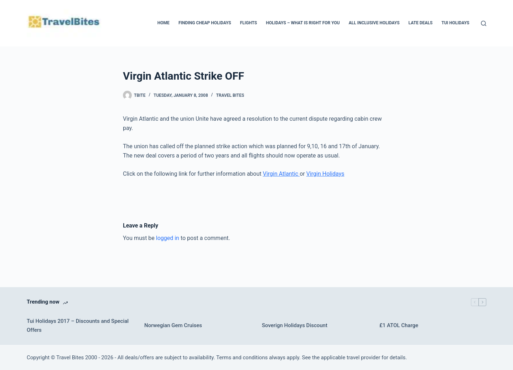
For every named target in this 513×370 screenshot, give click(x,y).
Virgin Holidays (325, 173)
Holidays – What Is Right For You (303, 22)
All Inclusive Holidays (374, 22)
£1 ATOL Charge (398, 325)
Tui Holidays (455, 22)
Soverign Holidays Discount (294, 325)
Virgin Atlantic (281, 173)
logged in (167, 238)
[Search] (483, 23)
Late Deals (421, 22)
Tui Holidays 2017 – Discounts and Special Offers (78, 325)
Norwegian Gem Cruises (173, 325)
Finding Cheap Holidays (204, 22)
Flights (248, 22)
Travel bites (230, 95)
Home (163, 22)
